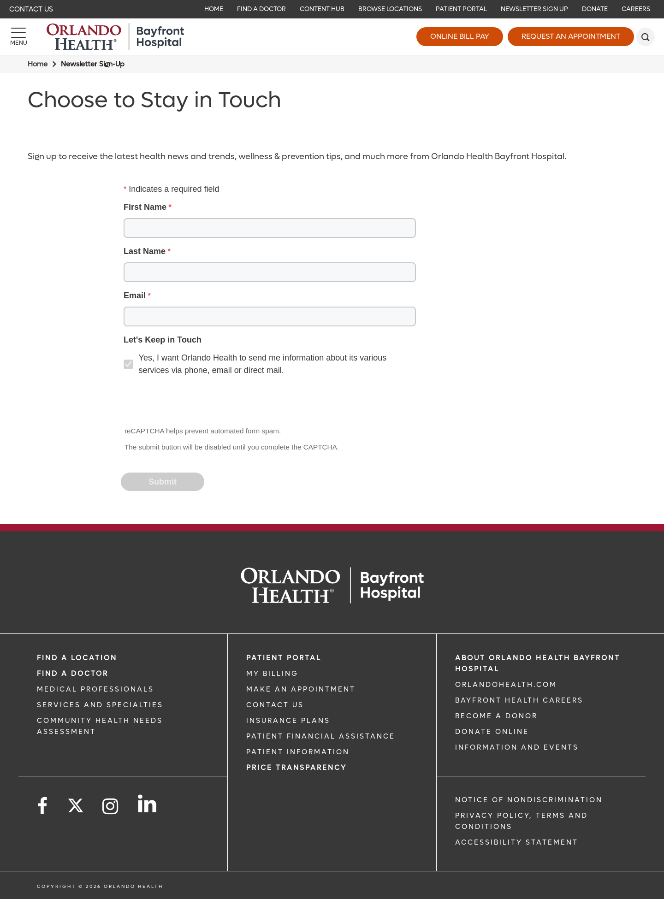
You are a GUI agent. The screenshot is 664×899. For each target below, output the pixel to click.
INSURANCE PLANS (288, 720)
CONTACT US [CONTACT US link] (275, 705)
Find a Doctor (72, 673)
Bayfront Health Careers (519, 700)
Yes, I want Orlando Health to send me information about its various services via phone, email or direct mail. (263, 364)
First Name (145, 207)
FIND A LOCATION (77, 657)
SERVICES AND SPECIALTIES (100, 705)
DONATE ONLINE (492, 731)
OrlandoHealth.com (506, 684)
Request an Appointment (571, 36)
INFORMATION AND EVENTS (517, 747)
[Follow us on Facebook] (43, 806)
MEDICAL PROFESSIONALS (95, 689)
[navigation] (332, 9)
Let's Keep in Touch (163, 339)
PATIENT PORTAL (283, 657)
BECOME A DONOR (496, 716)
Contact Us (31, 9)
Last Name (145, 251)
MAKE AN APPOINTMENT (301, 689)
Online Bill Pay (459, 36)
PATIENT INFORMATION (298, 752)
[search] (645, 37)
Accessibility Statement (516, 842)
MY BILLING (272, 673)
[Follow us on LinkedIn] (148, 803)
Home (37, 64)
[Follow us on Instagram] (110, 806)
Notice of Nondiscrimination (529, 799)
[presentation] (192, 402)
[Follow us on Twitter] (75, 802)
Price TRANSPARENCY (296, 767)
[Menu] (18, 37)
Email (135, 295)
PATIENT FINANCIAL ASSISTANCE (320, 736)
